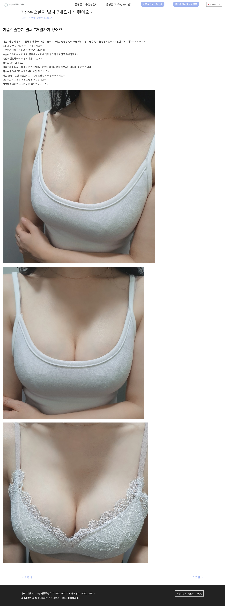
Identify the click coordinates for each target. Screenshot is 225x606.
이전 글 (27, 577)
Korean (211, 4)
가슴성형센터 (28, 17)
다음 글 (197, 577)
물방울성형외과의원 (47, 597)
